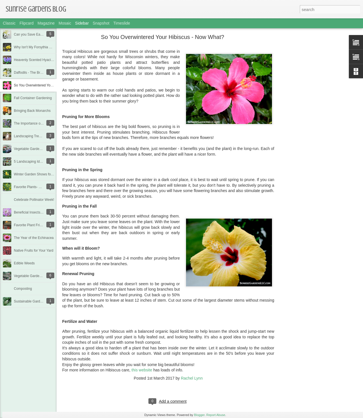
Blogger (199, 415)
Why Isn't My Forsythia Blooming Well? (43, 47)
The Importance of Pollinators (36, 123)
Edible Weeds (24, 263)
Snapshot (101, 23)
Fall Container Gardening (33, 98)
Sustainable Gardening (31, 301)
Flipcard (27, 23)
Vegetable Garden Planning (34, 149)
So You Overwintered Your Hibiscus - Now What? (51, 85)
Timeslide (121, 23)
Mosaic (65, 23)
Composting (23, 289)
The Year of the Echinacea (34, 238)
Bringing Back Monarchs (32, 111)
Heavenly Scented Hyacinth (34, 60)
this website (141, 370)
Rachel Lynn (192, 378)
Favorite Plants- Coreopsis (34, 187)
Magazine (46, 23)
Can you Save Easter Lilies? (35, 34)
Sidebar (82, 23)
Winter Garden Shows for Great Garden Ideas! (49, 174)
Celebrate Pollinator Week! (34, 200)
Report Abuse (215, 415)
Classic (9, 23)
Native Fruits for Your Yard (33, 250)
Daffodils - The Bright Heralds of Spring (43, 73)
